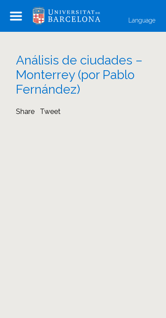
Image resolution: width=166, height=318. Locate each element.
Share (25, 111)
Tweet (50, 111)
